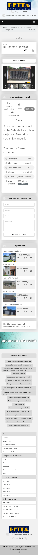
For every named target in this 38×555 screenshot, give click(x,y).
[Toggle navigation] (33, 22)
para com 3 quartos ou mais (18, 384)
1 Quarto (6, 481)
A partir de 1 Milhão (10, 517)
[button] (5, 75)
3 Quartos (6, 488)
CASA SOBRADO (9, 264)
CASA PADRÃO (8, 291)
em (15, 422)
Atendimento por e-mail (19, 534)
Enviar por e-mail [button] (19, 235)
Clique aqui (7, 326)
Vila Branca (7, 441)
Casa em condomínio (10, 470)
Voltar (32, 30)
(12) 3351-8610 (21, 12)
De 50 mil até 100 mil (10, 506)
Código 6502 (9, 30)
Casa (29, 27)
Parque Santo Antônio (11, 452)
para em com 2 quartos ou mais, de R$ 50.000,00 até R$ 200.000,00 (17, 369)
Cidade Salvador (9, 445)
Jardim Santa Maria (10, 448)
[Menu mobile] (3, 22)
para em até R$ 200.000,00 (17, 393)
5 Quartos (6, 495)
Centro (5, 438)
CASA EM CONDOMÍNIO (12, 251)
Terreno (6, 466)
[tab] (9, 61)
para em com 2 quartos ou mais (17, 388)
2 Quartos (6, 484)
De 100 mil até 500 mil (11, 510)
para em (19, 361)
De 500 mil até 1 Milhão (11, 513)
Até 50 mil (6, 503)
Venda (13, 27)
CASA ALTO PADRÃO (10, 278)
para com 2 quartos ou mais (18, 377)
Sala (4, 473)
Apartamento (8, 463)
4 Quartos (6, 492)
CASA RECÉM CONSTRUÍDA (13, 305)
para (19, 373)
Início (6, 27)
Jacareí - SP (21, 27)
